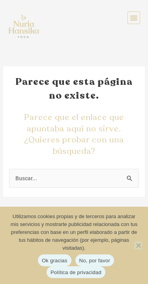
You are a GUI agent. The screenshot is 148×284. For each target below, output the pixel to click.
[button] (133, 17)
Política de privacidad (76, 272)
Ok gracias (54, 260)
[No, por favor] (138, 245)
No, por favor (94, 260)
